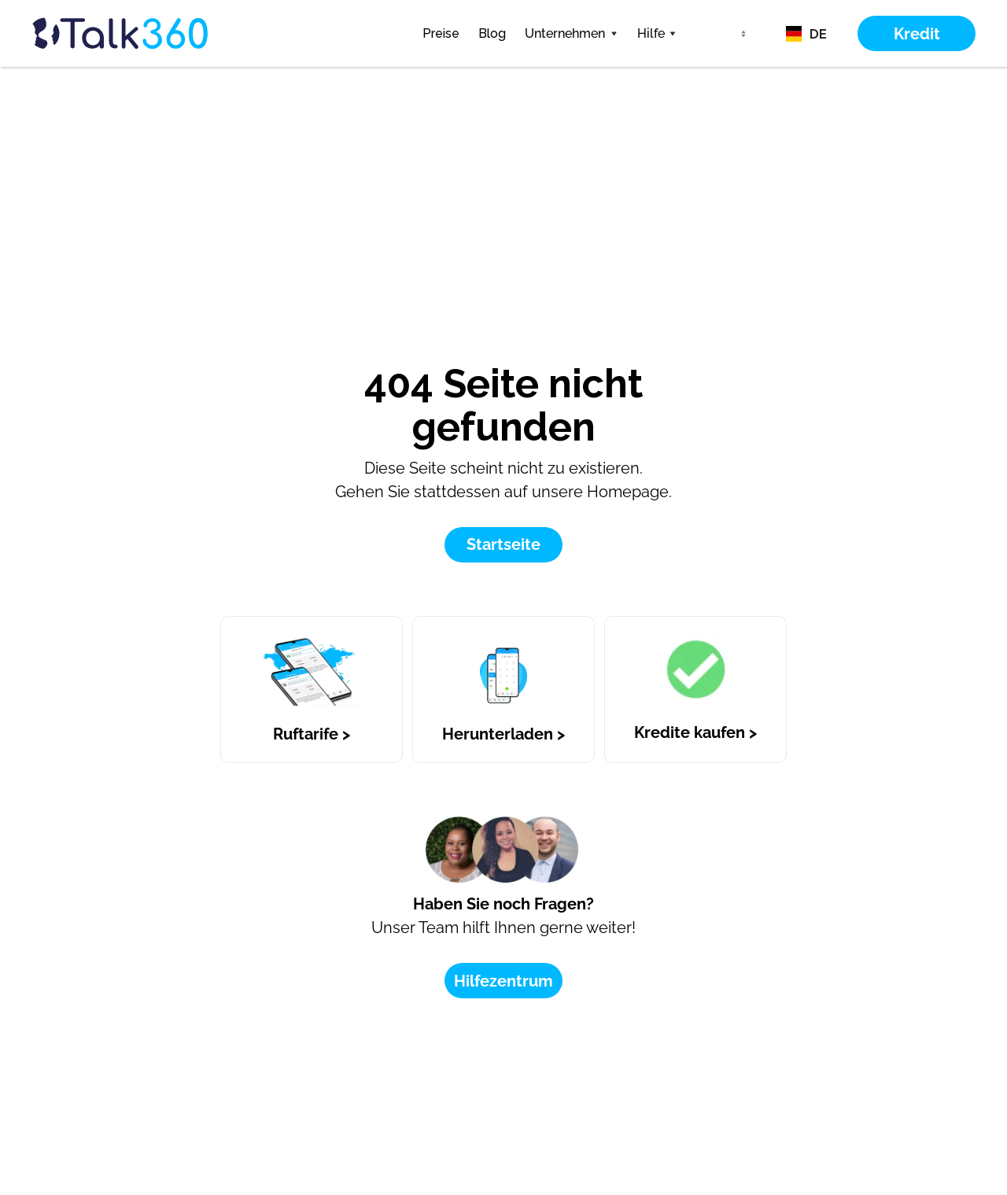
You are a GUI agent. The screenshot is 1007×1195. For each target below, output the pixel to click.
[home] (149, 33)
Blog (492, 33)
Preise (440, 33)
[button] (571, 33)
